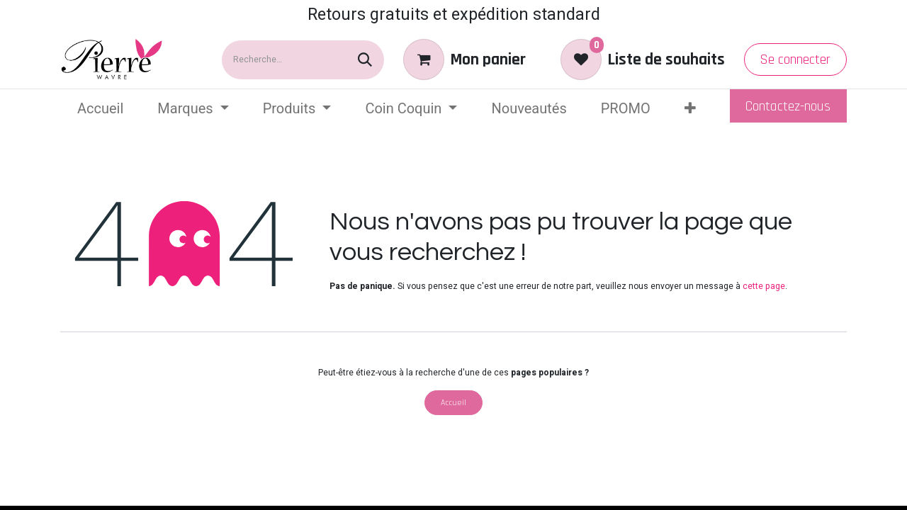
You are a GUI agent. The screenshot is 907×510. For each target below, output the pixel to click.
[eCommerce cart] (464, 59)
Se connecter (795, 59)
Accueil (453, 402)
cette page (764, 286)
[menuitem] (100, 108)
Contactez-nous (787, 106)
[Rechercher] (365, 59)
